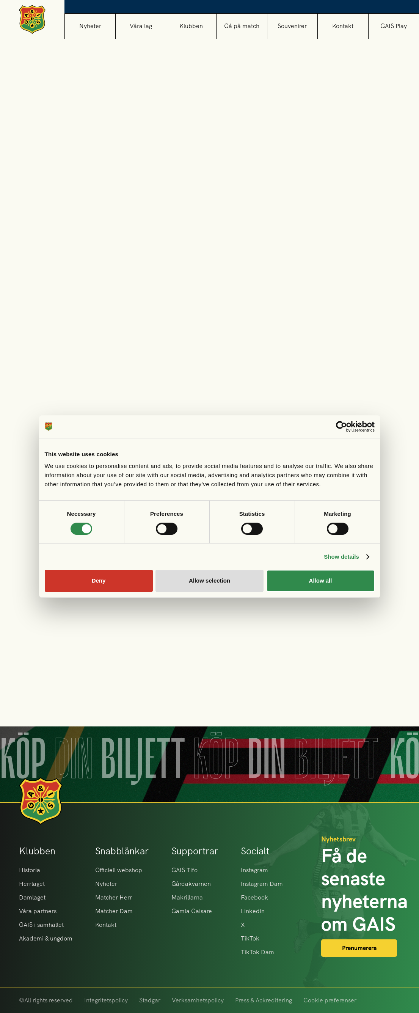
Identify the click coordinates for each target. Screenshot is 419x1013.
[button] (140, 26)
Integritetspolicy (106, 1000)
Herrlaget (32, 884)
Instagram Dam (262, 884)
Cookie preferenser (329, 1000)
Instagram (254, 870)
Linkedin (253, 911)
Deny (99, 580)
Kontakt (342, 26)
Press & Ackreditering (263, 1000)
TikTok (250, 938)
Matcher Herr (113, 897)
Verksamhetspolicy (198, 1000)
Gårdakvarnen (191, 884)
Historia (29, 870)
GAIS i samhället (41, 925)
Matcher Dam (114, 911)
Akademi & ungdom (45, 938)
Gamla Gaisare (191, 911)
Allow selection (209, 580)
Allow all (320, 580)
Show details (341, 556)
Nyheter (90, 26)
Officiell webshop (118, 870)
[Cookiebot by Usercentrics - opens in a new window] (341, 426)
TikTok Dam (257, 952)
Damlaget (32, 897)
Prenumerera (359, 948)
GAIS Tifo (184, 870)
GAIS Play (393, 26)
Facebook (254, 897)
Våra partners (37, 911)
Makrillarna (187, 897)
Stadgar (149, 1000)
